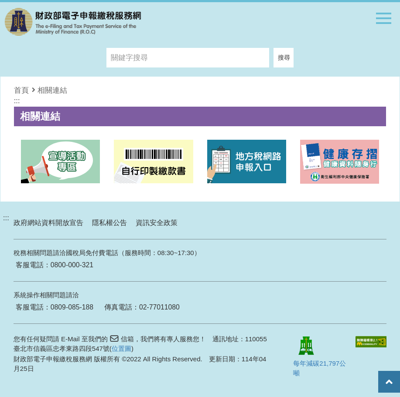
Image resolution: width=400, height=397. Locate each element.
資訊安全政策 (157, 222)
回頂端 (389, 382)
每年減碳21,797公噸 (319, 354)
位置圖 (121, 348)
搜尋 (284, 57)
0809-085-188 (72, 307)
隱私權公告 (109, 222)
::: (17, 100)
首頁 (21, 90)
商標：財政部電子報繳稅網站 (72, 22)
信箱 (127, 339)
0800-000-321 (72, 265)
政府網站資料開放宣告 (48, 222)
